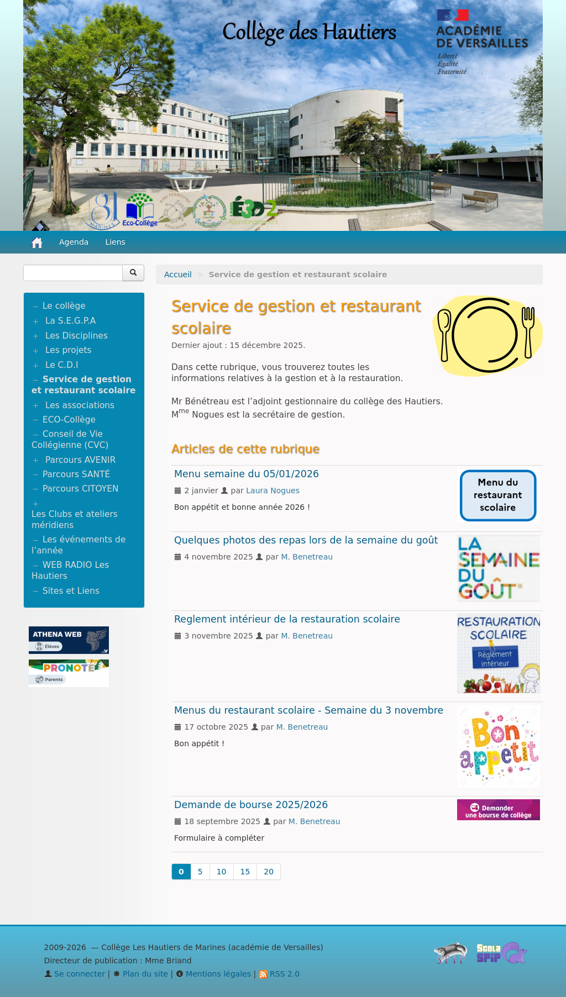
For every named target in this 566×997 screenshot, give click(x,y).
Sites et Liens (71, 591)
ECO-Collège (69, 420)
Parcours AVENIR (80, 460)
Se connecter (75, 973)
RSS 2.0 (279, 973)
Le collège (64, 306)
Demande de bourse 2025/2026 (251, 804)
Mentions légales (213, 973)
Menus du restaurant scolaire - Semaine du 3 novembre (308, 710)
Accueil (178, 274)
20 (269, 871)
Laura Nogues (273, 490)
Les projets (68, 350)
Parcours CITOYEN (80, 489)
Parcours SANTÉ (76, 474)
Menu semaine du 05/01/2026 (246, 473)
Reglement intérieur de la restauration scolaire (287, 619)
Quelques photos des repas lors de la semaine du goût (306, 540)
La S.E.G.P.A (70, 321)
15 (245, 871)
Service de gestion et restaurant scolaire (84, 384)
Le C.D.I (61, 365)
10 (222, 871)
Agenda (73, 242)
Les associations (79, 405)
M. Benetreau (307, 556)
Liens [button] (116, 242)
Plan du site (140, 973)
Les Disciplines (76, 336)
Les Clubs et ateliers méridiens (75, 519)
